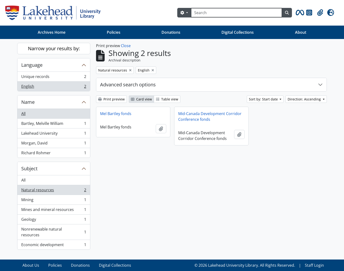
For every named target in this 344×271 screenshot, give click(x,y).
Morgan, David (53, 144)
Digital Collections (237, 32)
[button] (299, 12)
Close (126, 45)
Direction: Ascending (305, 99)
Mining (53, 201)
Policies (113, 32)
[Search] (236, 12)
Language (32, 65)
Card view (141, 99)
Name (28, 102)
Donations (170, 32)
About (300, 32)
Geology (53, 220)
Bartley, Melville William (53, 124)
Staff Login (314, 265)
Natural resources (53, 191)
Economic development (53, 245)
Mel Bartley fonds (115, 113)
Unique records (53, 78)
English (53, 87)
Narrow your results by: (54, 48)
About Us (30, 265)
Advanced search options (128, 84)
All (23, 113)
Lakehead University (53, 134)
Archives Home (51, 32)
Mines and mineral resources (53, 211)
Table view (167, 99)
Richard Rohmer (53, 154)
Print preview (111, 99)
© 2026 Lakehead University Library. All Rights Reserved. (244, 265)
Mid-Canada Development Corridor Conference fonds (210, 116)
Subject (29, 168)
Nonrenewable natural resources (53, 232)
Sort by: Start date (264, 99)
